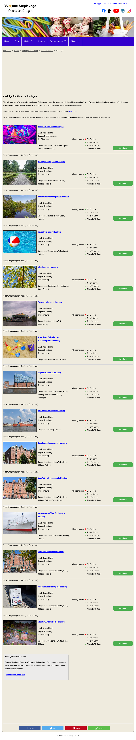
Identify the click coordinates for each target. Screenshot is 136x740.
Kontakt (106, 3)
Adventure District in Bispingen (50, 126)
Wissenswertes (56, 41)
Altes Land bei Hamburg (48, 267)
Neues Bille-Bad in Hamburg (49, 232)
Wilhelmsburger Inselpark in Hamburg (53, 197)
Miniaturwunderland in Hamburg (51, 622)
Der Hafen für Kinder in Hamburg (51, 411)
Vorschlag (72, 111)
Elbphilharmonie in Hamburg (49, 372)
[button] (30, 728)
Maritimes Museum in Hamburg (51, 552)
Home (6, 41)
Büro (17, 41)
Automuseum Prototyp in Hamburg (52, 587)
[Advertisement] (68, 73)
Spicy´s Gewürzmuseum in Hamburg (53, 478)
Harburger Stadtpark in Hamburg (51, 162)
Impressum (115, 3)
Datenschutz (126, 3)
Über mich (75, 41)
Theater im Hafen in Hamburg (50, 302)
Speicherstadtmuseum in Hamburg (52, 443)
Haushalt (41, 41)
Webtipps (97, 3)
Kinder (26, 41)
